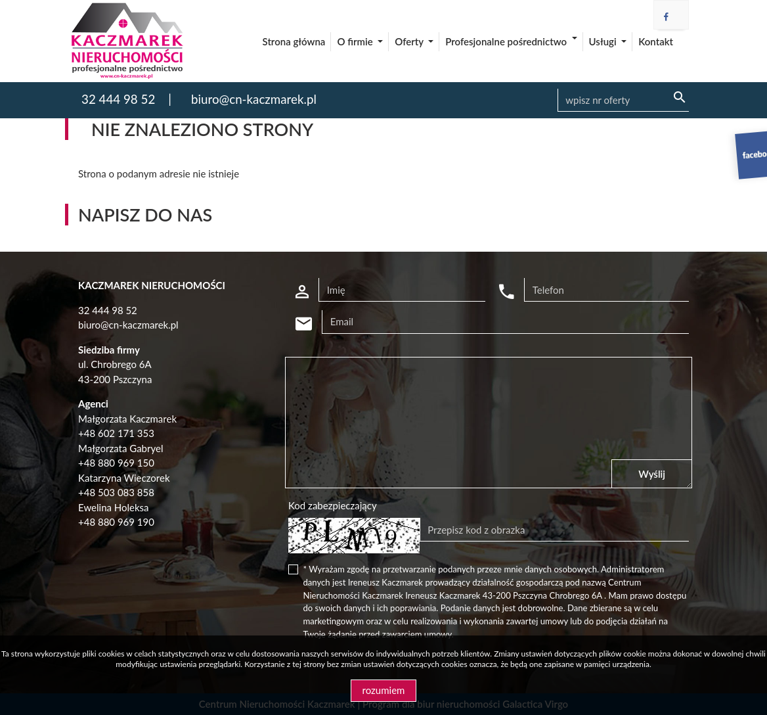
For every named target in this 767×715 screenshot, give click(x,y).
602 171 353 (126, 433)
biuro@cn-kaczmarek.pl (254, 98)
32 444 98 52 (118, 98)
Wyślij (651, 474)
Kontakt (655, 41)
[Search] (623, 100)
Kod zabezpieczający (332, 505)
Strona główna (294, 41)
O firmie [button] (356, 41)
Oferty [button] (410, 41)
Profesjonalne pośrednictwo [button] (507, 41)
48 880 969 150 (119, 463)
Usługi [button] (604, 41)
